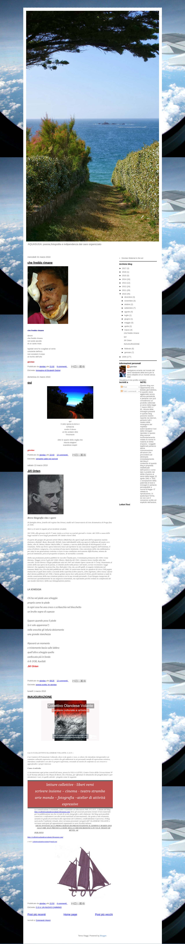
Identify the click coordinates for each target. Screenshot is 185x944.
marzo (127, 330)
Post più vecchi (104, 914)
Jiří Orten (34, 471)
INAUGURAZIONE (40, 696)
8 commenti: (62, 366)
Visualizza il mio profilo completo (132, 380)
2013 (124, 283)
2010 (124, 294)
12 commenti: (63, 455)
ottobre (127, 304)
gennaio (128, 352)
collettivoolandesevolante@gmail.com (44, 841)
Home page (70, 914)
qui (30, 382)
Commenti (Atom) (43, 920)
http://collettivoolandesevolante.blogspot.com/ (52, 812)
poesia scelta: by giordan (46, 685)
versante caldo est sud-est (47, 459)
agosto (127, 312)
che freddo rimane (40, 262)
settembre (128, 308)
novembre (128, 301)
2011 (124, 290)
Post (124, 387)
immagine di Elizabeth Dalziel (48, 370)
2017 (124, 268)
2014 (124, 279)
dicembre (128, 297)
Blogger (103, 936)
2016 (124, 272)
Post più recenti (37, 914)
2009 (124, 357)
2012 (124, 286)
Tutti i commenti (128, 391)
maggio (127, 323)
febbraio (128, 349)
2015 (124, 275)
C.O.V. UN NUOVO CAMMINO (49, 907)
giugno (127, 319)
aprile (126, 326)
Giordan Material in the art (132, 258)
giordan (133, 367)
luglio (126, 315)
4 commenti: (62, 903)
